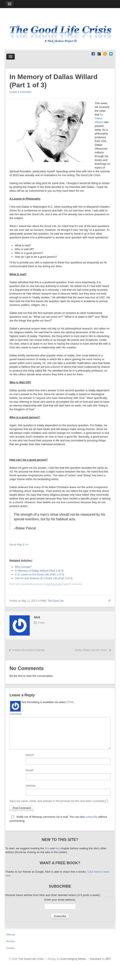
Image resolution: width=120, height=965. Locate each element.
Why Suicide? (23, 566)
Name (29, 755)
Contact (10, 948)
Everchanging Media (73, 958)
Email (29, 770)
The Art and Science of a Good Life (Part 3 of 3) (44, 578)
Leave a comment (20, 91)
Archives (10, 941)
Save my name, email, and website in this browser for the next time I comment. (57, 801)
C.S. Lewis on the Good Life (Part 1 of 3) (39, 574)
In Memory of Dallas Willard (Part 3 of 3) (39, 570)
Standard (95, 958)
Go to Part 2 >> (18, 544)
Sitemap (10, 934)
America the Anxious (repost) (26, 650)
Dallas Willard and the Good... (93, 650)
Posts (41, 622)
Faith (43, 600)
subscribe (92, 816)
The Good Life (55, 600)
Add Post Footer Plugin (57, 584)
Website (31, 785)
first (47, 848)
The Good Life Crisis (30, 958)
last (58, 848)
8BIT (108, 958)
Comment (15, 713)
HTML (70, 702)
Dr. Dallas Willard (99, 118)
